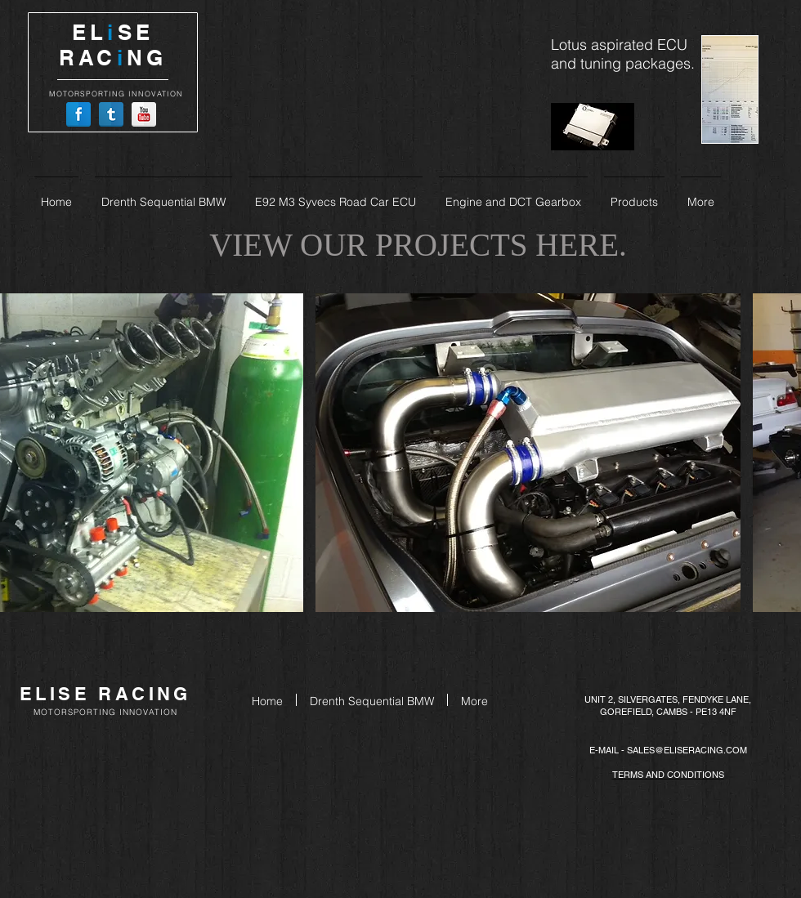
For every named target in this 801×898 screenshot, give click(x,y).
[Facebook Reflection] (78, 114)
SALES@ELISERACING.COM (687, 750)
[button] (528, 452)
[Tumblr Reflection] (111, 114)
